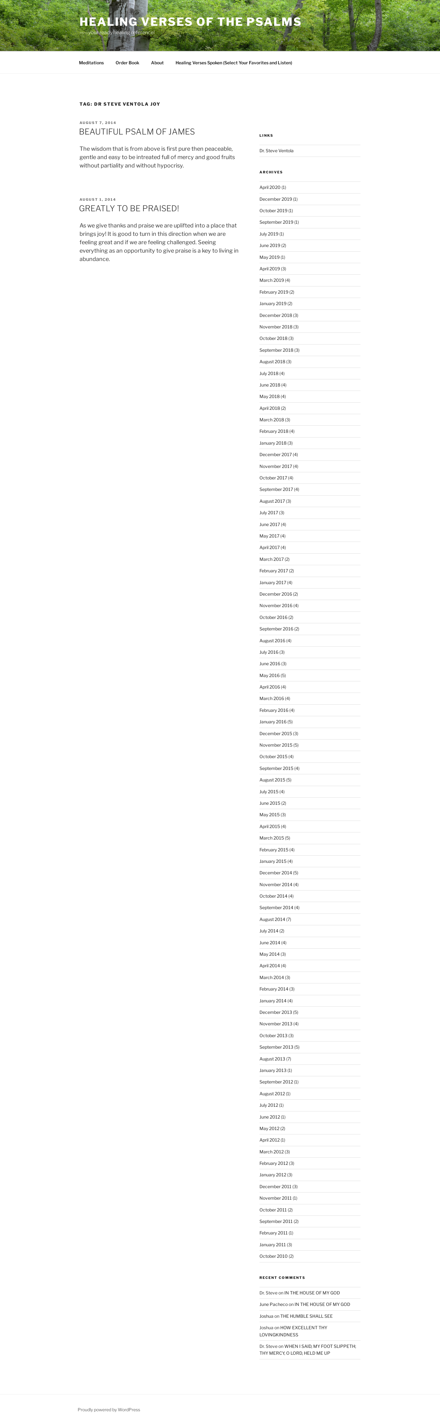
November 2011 (275, 1198)
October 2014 (273, 896)
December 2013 (275, 1012)
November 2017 (275, 466)
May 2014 (269, 954)
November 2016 (275, 605)
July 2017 (268, 512)
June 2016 (269, 663)
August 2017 (272, 501)
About (157, 62)
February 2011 (273, 1232)
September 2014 (276, 907)
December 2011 (275, 1186)
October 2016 (273, 617)
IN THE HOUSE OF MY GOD (312, 1292)
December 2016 (275, 594)
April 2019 (269, 268)
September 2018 (276, 350)
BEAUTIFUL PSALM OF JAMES (137, 131)
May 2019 (269, 257)
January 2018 (272, 443)
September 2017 (276, 489)
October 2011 (273, 1209)
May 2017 (269, 535)
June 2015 (269, 803)
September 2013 (276, 1047)
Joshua (266, 1316)
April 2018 (269, 408)
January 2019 (272, 303)
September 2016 (276, 628)
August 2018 (272, 361)
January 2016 (272, 721)
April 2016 (269, 686)
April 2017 (269, 547)
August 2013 (272, 1058)
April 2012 (269, 1139)
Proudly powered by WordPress (109, 1409)
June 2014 (269, 942)
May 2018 (269, 396)
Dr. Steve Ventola (276, 150)
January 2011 (272, 1244)
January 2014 (272, 1000)
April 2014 (269, 965)
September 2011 (276, 1221)
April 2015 (269, 826)
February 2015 (273, 849)
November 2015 (275, 745)
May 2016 (269, 675)
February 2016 (273, 710)
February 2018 (273, 431)
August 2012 (272, 1093)
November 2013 (275, 1023)
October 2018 (273, 338)
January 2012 (272, 1174)
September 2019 (276, 222)
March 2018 (271, 419)
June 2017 (269, 524)
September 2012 (276, 1081)
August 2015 (272, 779)
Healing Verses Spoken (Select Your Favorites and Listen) (234, 62)
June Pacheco (273, 1304)
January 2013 (272, 1070)
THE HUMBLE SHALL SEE (306, 1316)
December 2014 (275, 872)
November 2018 (275, 326)
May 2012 (269, 1128)
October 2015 (273, 756)
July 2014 (268, 930)
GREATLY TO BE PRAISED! (129, 208)
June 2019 (269, 245)
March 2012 (271, 1151)
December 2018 (275, 315)
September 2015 (276, 768)
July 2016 (268, 652)
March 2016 (271, 698)
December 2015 (275, 733)
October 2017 (273, 477)
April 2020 (270, 187)
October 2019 (273, 210)
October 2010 (273, 1256)
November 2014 (275, 884)
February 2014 (273, 988)
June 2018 (269, 384)
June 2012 (269, 1117)
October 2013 (273, 1035)
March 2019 (271, 280)
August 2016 (272, 640)
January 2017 (272, 582)
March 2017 (271, 559)
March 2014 (271, 977)
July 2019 (268, 233)
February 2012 (273, 1163)
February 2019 (273, 292)
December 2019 (275, 199)
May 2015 (269, 814)
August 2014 (272, 919)
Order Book (127, 62)
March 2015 (271, 837)
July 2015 (268, 791)
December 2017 (275, 454)
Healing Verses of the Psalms (191, 22)
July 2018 (268, 373)
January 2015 (272, 861)
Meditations (91, 62)
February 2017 (273, 570)
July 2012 (268, 1105)
